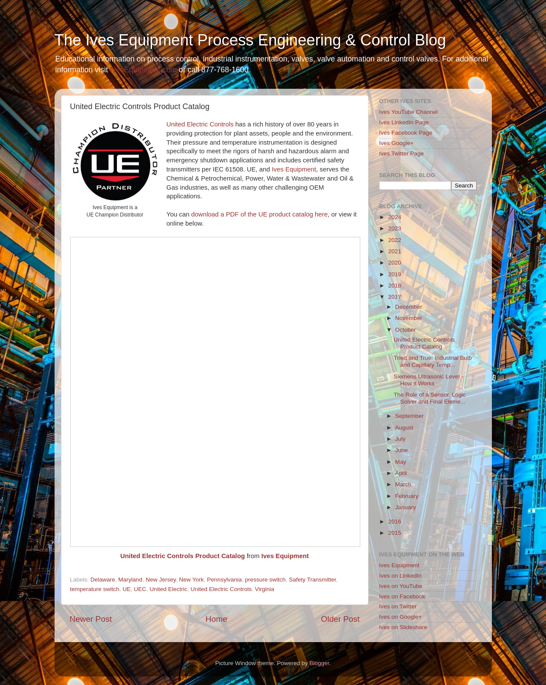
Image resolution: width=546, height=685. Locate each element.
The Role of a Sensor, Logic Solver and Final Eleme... (430, 398)
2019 (394, 274)
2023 (394, 228)
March (403, 484)
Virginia (265, 589)
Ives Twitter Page (401, 153)
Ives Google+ (396, 143)
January (405, 507)
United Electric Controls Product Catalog (182, 556)
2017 (394, 297)
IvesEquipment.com (143, 69)
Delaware (102, 579)
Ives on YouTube (401, 586)
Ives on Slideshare (403, 627)
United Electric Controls (199, 124)
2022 (394, 240)
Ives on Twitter (398, 606)
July (400, 439)
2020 (394, 262)
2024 (394, 217)
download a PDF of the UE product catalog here (259, 214)
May (401, 462)
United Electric (168, 589)
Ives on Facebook (402, 596)
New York (191, 579)
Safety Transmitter (312, 579)
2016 (394, 521)
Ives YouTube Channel (408, 112)
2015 (394, 533)
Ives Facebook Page (406, 132)
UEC (140, 589)
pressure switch (265, 579)
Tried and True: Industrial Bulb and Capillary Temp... (433, 361)
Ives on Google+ (400, 617)
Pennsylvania (224, 579)
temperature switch (95, 589)
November (408, 318)
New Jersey (160, 579)
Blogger (320, 663)
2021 (394, 251)
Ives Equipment (294, 169)
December (408, 307)
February (407, 496)
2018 (394, 285)
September (409, 416)
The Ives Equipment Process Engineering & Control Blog (250, 40)
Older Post (340, 619)
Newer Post (91, 619)
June (401, 450)
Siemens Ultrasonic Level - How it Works (428, 380)
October (405, 329)
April (401, 473)
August (404, 427)
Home (216, 619)
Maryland (130, 579)
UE (127, 589)
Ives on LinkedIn (400, 575)
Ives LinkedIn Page (404, 122)
